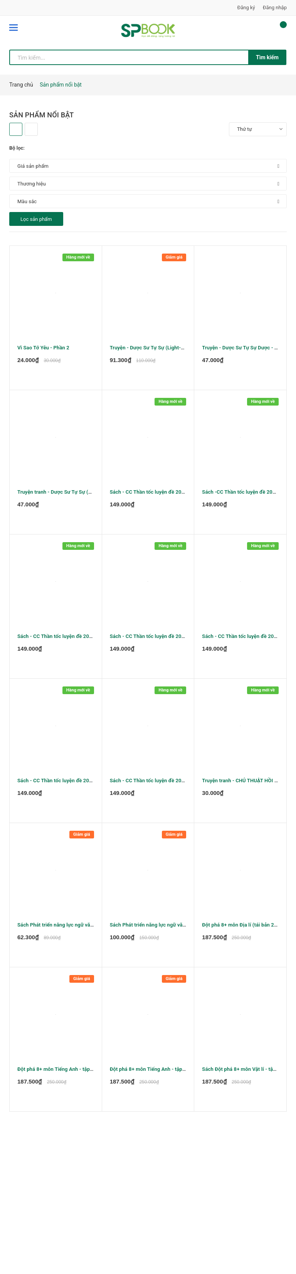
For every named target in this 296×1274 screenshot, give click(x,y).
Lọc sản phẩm (36, 219)
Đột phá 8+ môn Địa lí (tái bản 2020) (243, 925)
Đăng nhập (275, 7)
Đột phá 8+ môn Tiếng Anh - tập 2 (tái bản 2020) (165, 1069)
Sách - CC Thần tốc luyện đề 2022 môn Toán (68, 780)
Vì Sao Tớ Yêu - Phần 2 (43, 348)
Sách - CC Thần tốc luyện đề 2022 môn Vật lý (161, 492)
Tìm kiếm (267, 57)
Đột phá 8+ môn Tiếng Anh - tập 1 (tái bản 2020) (72, 1069)
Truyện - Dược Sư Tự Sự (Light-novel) (152, 348)
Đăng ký (246, 7)
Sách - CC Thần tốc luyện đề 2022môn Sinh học (164, 780)
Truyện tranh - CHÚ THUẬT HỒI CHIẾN (245, 780)
